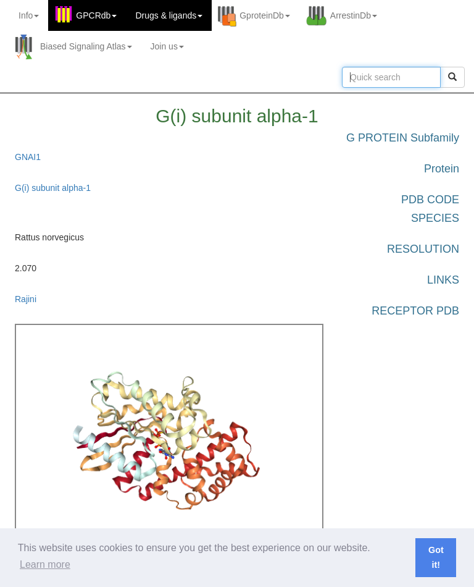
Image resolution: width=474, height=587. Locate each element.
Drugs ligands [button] (168, 15)
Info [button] (29, 15)
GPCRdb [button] (96, 15)
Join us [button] (167, 46)
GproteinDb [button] (264, 15)
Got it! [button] (436, 557)
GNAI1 (28, 157)
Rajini (25, 299)
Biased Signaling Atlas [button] (86, 46)
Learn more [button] (45, 564)
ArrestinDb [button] (353, 15)
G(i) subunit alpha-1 (53, 188)
